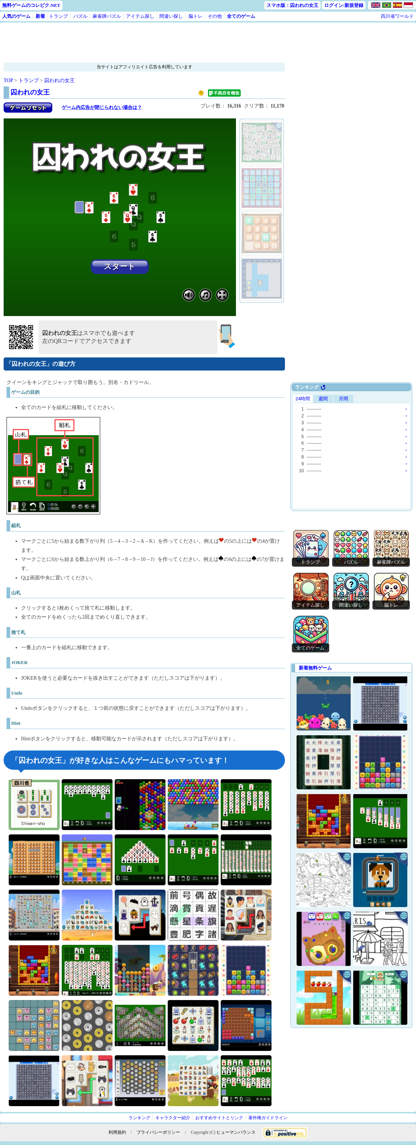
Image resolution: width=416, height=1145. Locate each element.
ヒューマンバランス (236, 1132)
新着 (40, 16)
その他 (215, 16)
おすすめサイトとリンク (219, 1117)
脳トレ (195, 16)
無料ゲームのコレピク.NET (31, 5)
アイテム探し (140, 16)
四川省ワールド (397, 16)
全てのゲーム (241, 16)
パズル (80, 16)
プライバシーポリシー (158, 1132)
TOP (8, 80)
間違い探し (171, 16)
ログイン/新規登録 (343, 5)
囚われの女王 (59, 80)
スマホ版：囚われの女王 (292, 5)
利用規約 (117, 1132)
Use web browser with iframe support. (351, 450)
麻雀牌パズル (107, 16)
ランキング (139, 1117)
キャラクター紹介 (172, 1117)
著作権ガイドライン (267, 1117)
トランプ (58, 16)
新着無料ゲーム (315, 668)
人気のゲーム (16, 16)
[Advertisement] (144, 42)
